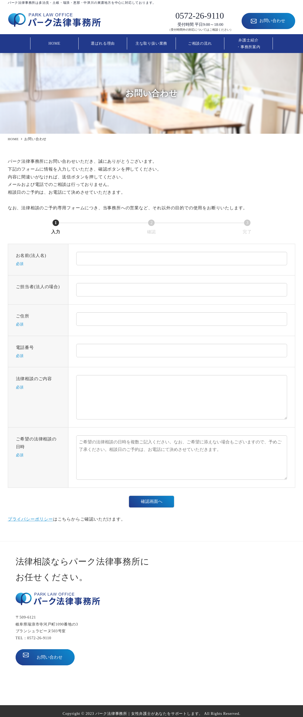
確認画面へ (157, 501)
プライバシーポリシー (30, 519)
